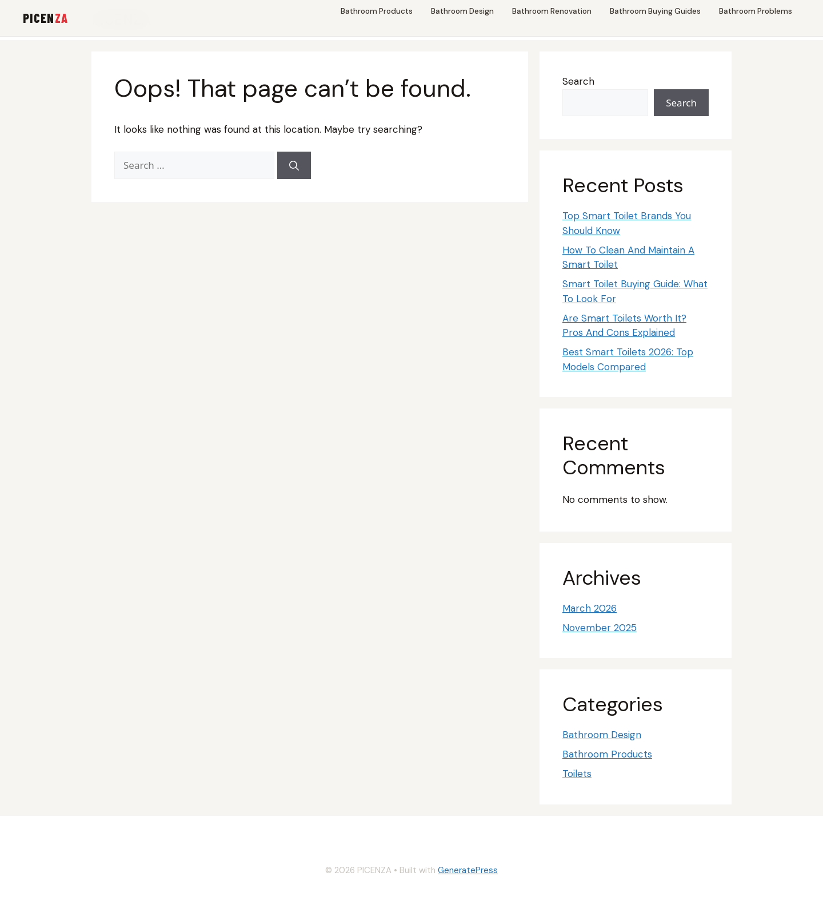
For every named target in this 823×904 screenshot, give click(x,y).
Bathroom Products (377, 11)
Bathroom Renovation (552, 11)
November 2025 (599, 627)
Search (578, 81)
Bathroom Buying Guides (655, 11)
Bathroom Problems (755, 11)
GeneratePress (468, 870)
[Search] (294, 165)
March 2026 (589, 608)
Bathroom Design (462, 11)
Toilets (577, 773)
